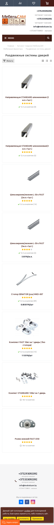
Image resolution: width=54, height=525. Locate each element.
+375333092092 (44, 19)
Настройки (9, 518)
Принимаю (37, 518)
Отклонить (23, 518)
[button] (10, 522)
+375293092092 (44, 11)
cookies (27, 511)
